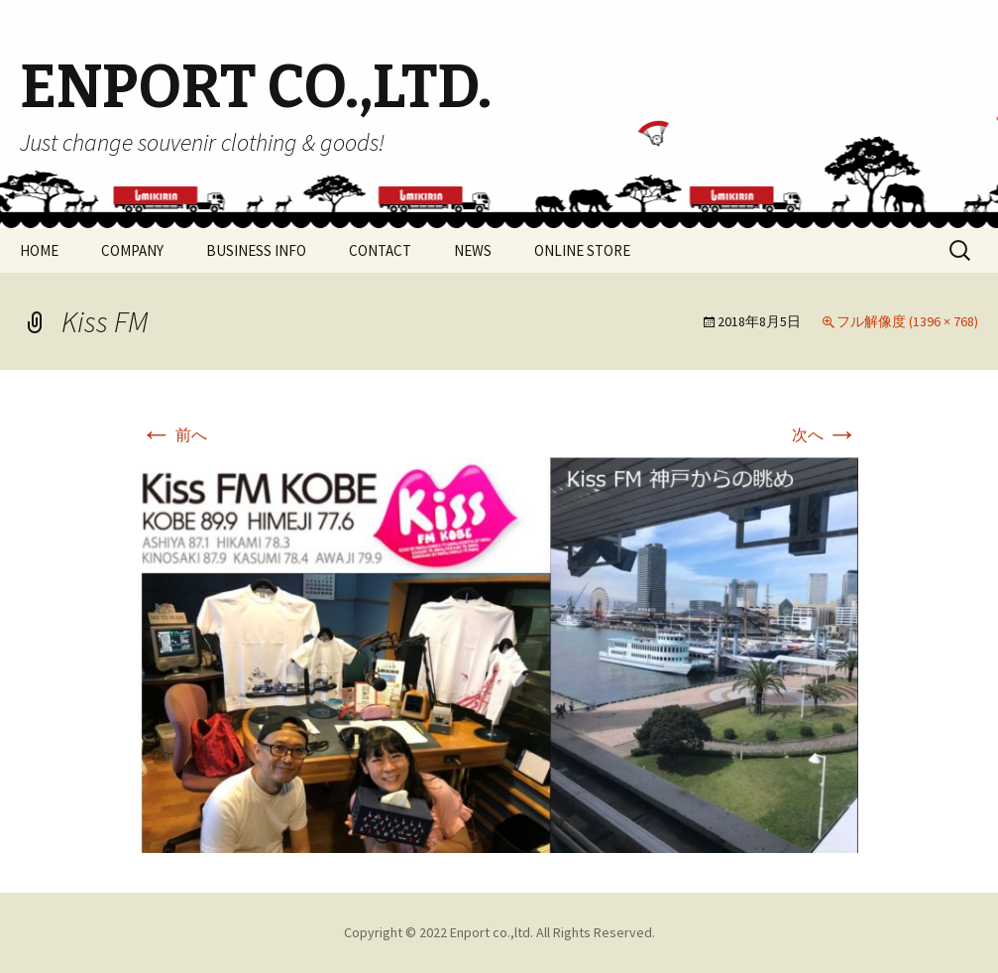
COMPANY (132, 250)
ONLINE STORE (582, 250)
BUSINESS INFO (256, 250)
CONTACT (380, 250)
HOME (39, 250)
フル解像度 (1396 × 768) (907, 321)
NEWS (473, 250)
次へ (825, 434)
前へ (174, 434)
